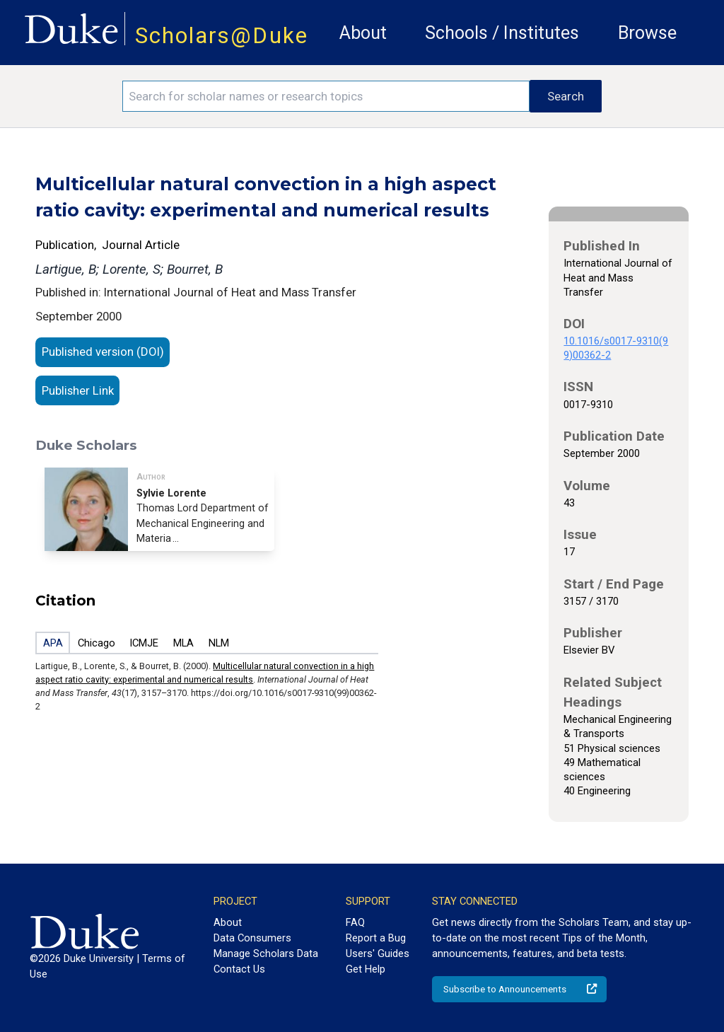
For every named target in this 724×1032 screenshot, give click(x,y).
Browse (647, 33)
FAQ (355, 922)
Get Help (365, 969)
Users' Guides (377, 953)
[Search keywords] (326, 96)
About (363, 33)
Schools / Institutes (502, 33)
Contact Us (239, 969)
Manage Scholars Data (266, 953)
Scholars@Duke (221, 36)
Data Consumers (252, 938)
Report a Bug (376, 938)
